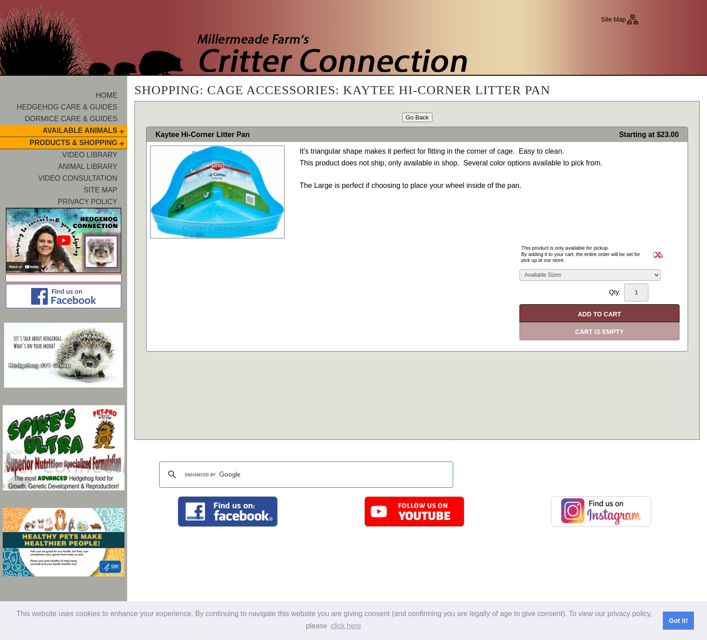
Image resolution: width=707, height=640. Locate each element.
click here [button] (346, 626)
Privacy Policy (87, 202)
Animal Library (88, 166)
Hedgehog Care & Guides (67, 107)
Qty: (628, 292)
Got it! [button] (678, 620)
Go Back (417, 117)
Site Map (613, 19)
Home (106, 95)
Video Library (89, 155)
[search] (305, 474)
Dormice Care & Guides (71, 119)
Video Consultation (77, 178)
